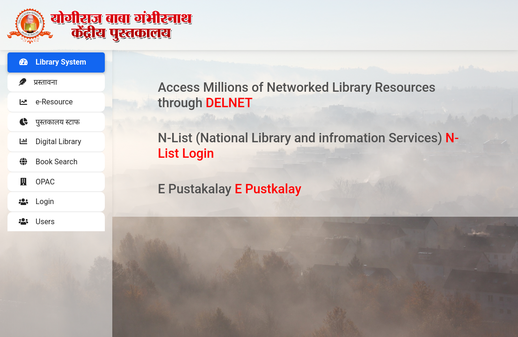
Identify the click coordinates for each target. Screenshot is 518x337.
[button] (56, 102)
